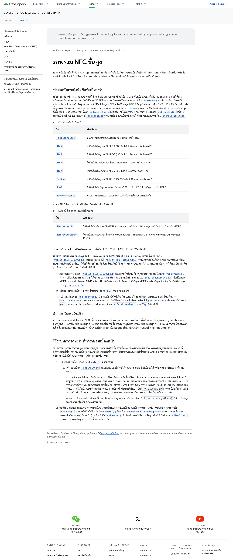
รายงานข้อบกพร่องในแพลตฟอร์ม (212, 551)
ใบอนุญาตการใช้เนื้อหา (109, 433)
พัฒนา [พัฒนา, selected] (92, 3)
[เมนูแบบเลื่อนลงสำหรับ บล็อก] (146, 4)
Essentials (39, 3)
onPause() (67, 411)
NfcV (59, 170)
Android (51, 550)
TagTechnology (95, 115)
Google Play (113, 3)
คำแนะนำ (122, 50)
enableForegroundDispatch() (145, 411)
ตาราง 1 (131, 112)
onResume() (107, 411)
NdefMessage (151, 100)
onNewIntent (179, 415)
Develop (9, 12)
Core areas (28, 12)
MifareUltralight (66, 234)
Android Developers (62, 50)
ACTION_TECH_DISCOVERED (69, 259)
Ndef (59, 187)
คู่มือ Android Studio (181, 553)
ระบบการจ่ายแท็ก (75, 285)
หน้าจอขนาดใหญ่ (116, 550)
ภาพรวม (7, 20)
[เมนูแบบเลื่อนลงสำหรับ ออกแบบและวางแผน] (80, 4)
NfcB (59, 154)
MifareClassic (64, 226)
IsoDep (60, 179)
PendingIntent (91, 367)
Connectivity (51, 12)
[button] (20, 36)
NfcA (59, 146)
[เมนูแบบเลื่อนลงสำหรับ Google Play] (124, 4)
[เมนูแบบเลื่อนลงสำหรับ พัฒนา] (99, 4)
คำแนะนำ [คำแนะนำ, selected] (24, 20)
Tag (109, 290)
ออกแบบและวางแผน (67, 3)
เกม (79, 550)
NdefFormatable (65, 195)
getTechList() (167, 111)
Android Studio (218, 3)
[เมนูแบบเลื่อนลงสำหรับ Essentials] (49, 4)
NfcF (59, 162)
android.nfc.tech (101, 111)
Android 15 (145, 550)
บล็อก (139, 3)
